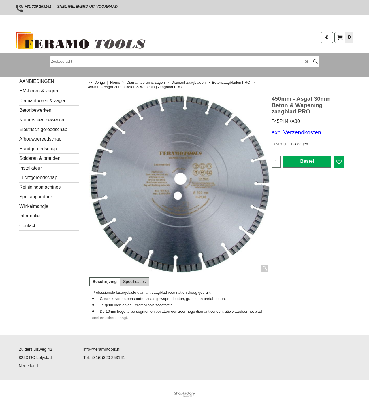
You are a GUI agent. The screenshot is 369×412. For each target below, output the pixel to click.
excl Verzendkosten (296, 132)
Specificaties (134, 281)
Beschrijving (105, 281)
